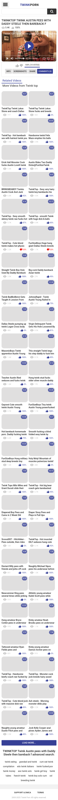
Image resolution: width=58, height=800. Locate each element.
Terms (40, 792)
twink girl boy (40, 771)
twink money (9, 771)
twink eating (10, 762)
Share (32, 71)
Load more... (29, 743)
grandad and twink (28, 762)
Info (8, 71)
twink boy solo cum (37, 775)
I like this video (17, 65)
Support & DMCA (22, 792)
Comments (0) (45, 71)
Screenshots (20, 71)
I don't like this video (21, 65)
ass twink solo (25, 771)
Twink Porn (25, 797)
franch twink (20, 775)
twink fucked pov (45, 766)
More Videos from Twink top (20, 85)
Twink (29, 4)
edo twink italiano (25, 766)
